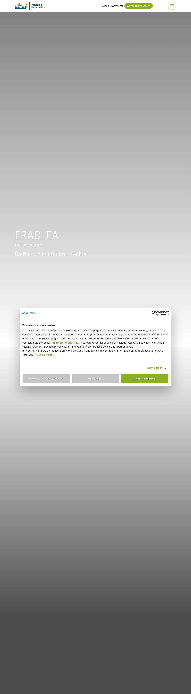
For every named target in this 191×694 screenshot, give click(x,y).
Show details (154, 367)
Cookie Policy (45, 354)
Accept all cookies (145, 378)
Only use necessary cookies (46, 378)
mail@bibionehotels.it (66, 342)
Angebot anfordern (138, 5)
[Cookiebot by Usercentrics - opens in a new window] (154, 312)
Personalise (95, 378)
